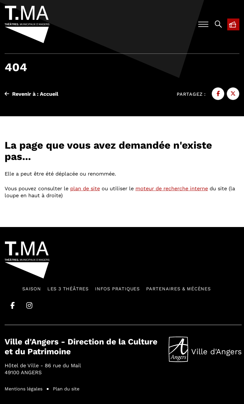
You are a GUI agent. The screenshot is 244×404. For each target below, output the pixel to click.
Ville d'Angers (205, 349)
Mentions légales (23, 388)
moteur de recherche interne (171, 188)
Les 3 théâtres (68, 288)
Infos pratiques (117, 288)
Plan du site (66, 388)
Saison (31, 288)
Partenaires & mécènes (178, 288)
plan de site (85, 188)
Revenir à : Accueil (31, 93)
